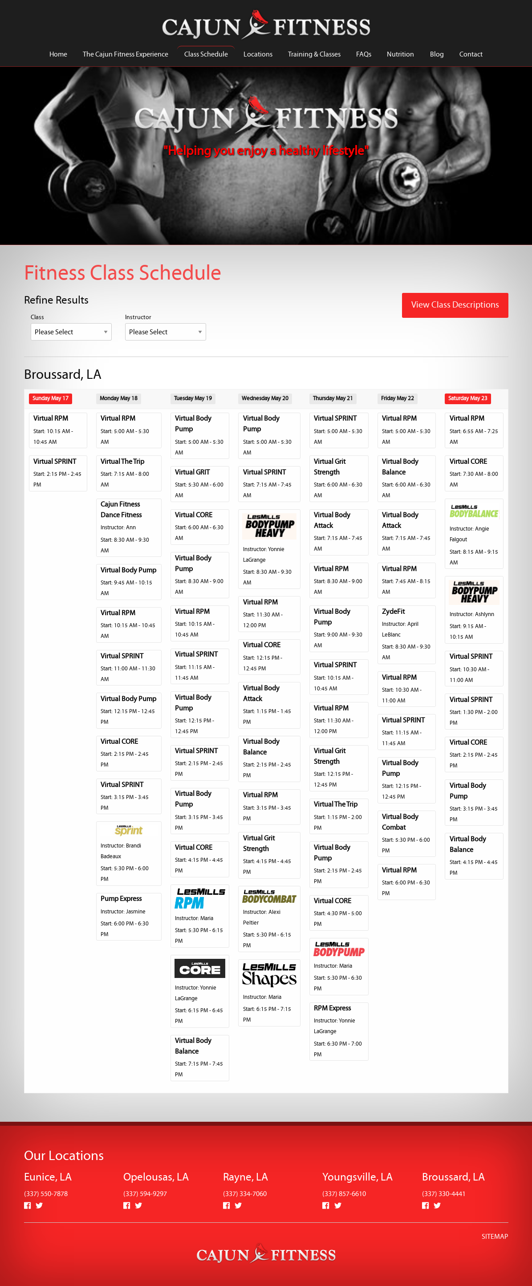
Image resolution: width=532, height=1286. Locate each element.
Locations (258, 54)
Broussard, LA (453, 1177)
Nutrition (400, 54)
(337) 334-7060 (245, 1194)
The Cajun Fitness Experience (125, 54)
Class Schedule (206, 54)
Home (58, 54)
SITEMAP (495, 1237)
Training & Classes (314, 54)
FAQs (363, 54)
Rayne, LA (245, 1177)
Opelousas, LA (156, 1177)
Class (71, 327)
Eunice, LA (48, 1177)
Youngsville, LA (357, 1177)
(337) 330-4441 (444, 1194)
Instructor (165, 327)
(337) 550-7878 (46, 1194)
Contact (471, 54)
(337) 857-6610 (344, 1194)
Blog (437, 54)
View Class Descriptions (455, 305)
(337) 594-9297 (145, 1194)
